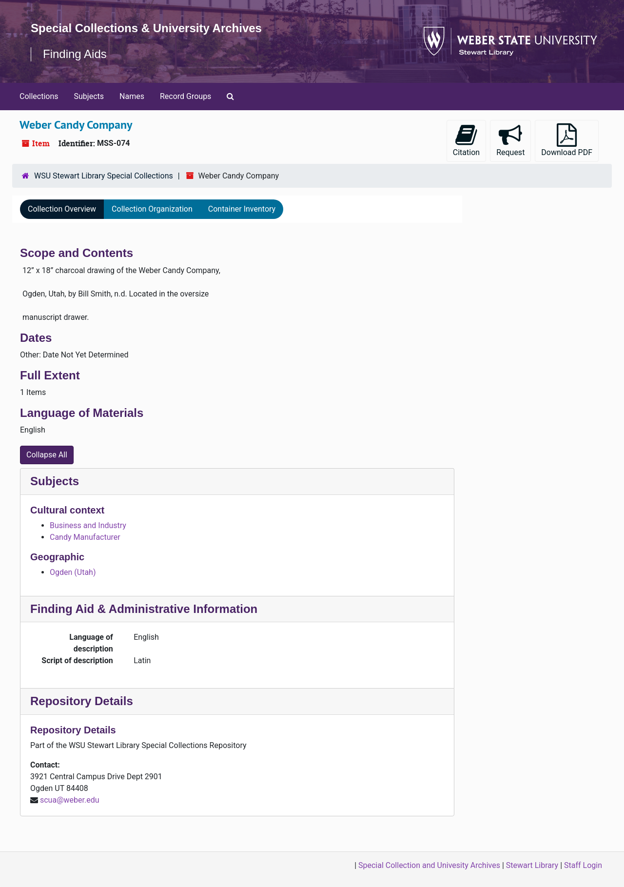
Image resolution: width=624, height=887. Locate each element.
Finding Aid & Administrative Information (143, 608)
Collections (39, 96)
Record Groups (185, 96)
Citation (466, 140)
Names (131, 96)
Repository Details (81, 701)
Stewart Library (532, 865)
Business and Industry (88, 525)
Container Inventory (241, 209)
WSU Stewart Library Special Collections (103, 175)
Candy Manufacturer (85, 537)
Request (510, 140)
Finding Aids (75, 53)
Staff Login (583, 865)
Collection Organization (152, 209)
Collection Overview (62, 209)
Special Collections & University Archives (146, 28)
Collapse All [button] (46, 454)
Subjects (89, 96)
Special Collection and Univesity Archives (429, 865)
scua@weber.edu (69, 800)
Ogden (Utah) (73, 572)
